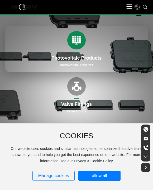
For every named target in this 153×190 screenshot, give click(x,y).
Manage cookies (53, 175)
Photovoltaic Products (76, 58)
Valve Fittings (76, 104)
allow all (99, 175)
